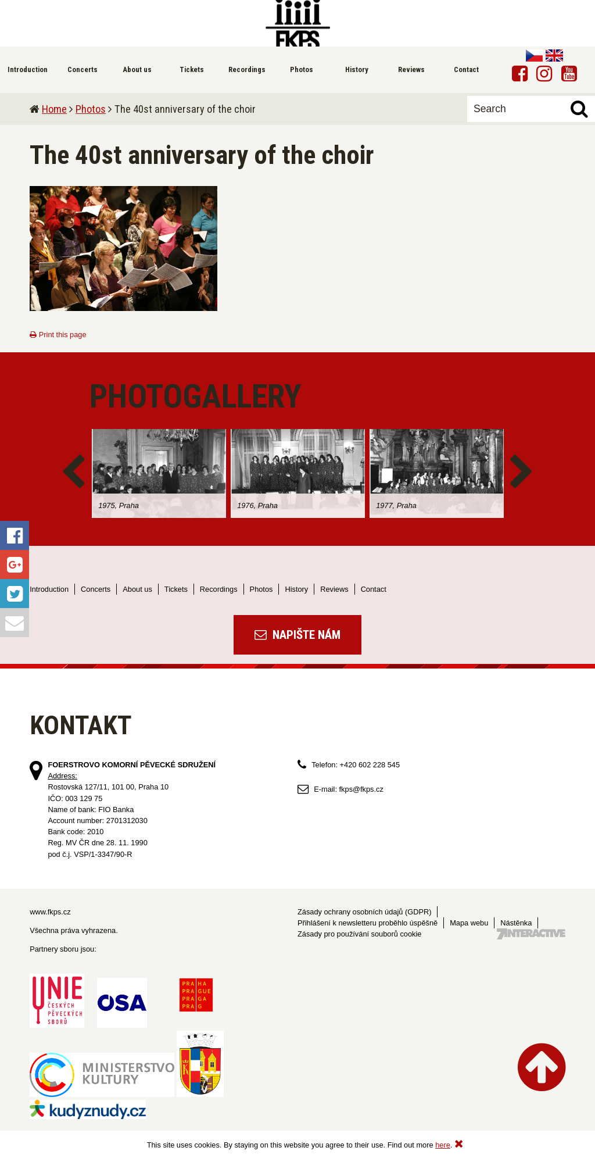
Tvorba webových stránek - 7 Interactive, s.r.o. (531, 933)
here (442, 1145)
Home (54, 109)
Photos (91, 109)
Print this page (58, 334)
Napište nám (297, 635)
